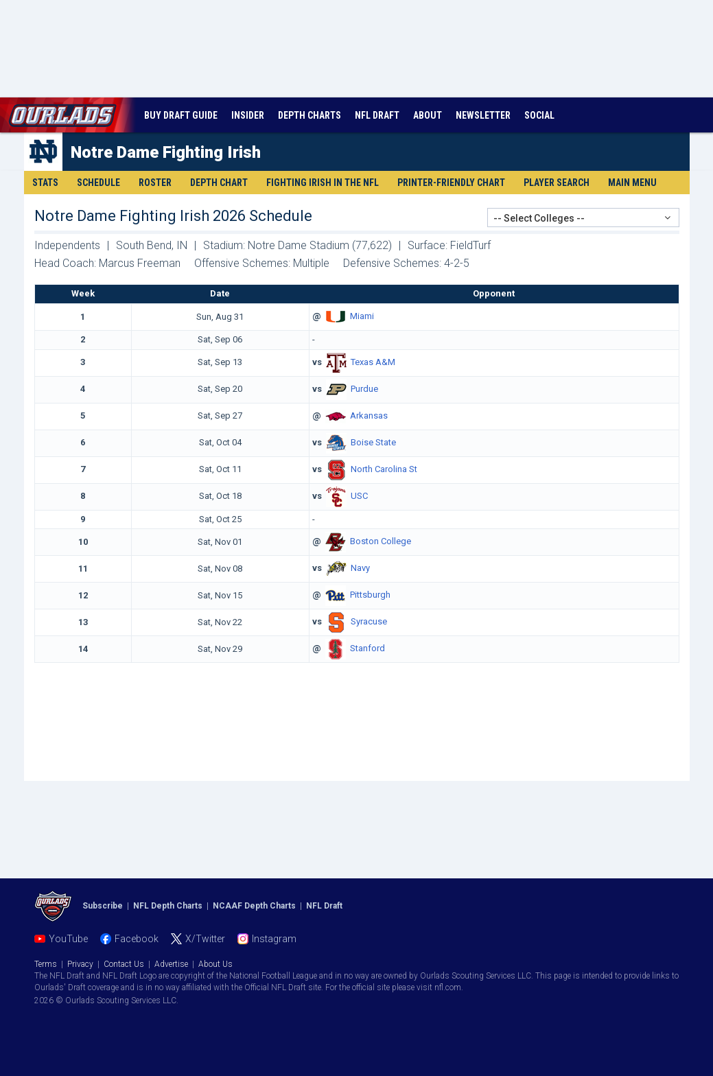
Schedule (98, 182)
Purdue (364, 389)
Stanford (367, 649)
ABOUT (427, 115)
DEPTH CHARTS (309, 115)
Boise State (373, 442)
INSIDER (247, 115)
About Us (215, 964)
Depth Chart (219, 182)
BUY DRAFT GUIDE (181, 115)
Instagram (274, 938)
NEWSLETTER (483, 115)
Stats (45, 182)
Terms (45, 964)
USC (359, 496)
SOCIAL (539, 115)
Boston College (380, 542)
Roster (155, 182)
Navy (360, 568)
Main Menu (632, 182)
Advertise (171, 964)
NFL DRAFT (377, 115)
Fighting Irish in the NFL (322, 182)
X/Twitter (205, 938)
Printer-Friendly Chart (451, 182)
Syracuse (369, 622)
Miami (362, 316)
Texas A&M (373, 362)
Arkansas (369, 415)
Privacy (80, 964)
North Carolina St (384, 469)
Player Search (556, 182)
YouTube (68, 938)
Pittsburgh (370, 595)
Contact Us (124, 964)
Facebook (137, 938)
